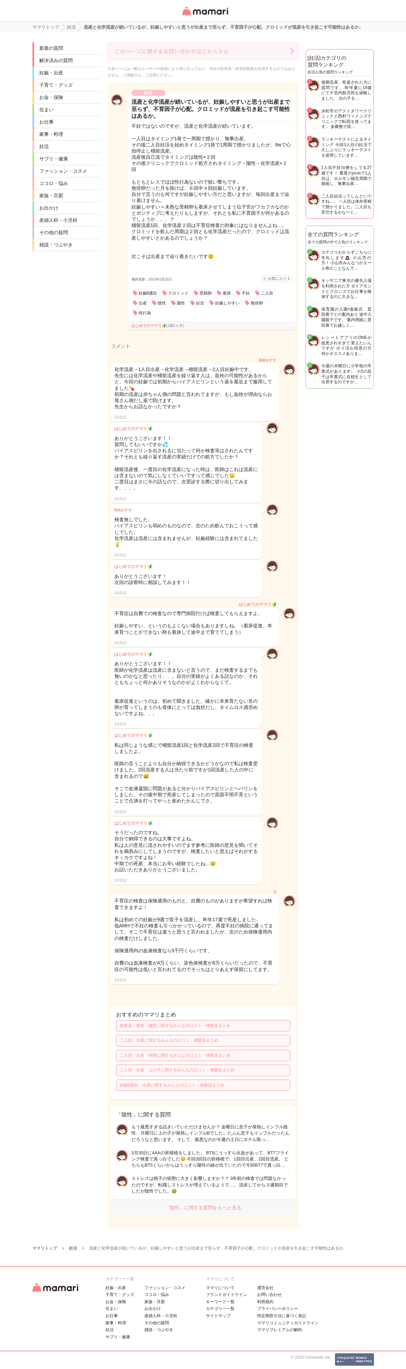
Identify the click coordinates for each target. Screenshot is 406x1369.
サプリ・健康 (53, 158)
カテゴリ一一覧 (220, 1308)
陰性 (162, 303)
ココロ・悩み (53, 183)
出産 (143, 303)
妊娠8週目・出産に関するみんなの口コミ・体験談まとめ (172, 1085)
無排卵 (257, 303)
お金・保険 (51, 97)
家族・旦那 (51, 195)
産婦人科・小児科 (58, 220)
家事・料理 (51, 134)
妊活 (44, 146)
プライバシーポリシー (277, 1308)
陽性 (181, 303)
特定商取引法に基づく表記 (281, 1315)
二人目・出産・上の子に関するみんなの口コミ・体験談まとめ (177, 1070)
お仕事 (46, 122)
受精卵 (205, 293)
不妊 (246, 293)
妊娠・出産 (51, 72)
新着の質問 (51, 48)
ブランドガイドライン (226, 1294)
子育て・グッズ (56, 85)
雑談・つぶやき (56, 244)
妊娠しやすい (227, 303)
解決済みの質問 (56, 60)
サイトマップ (218, 1315)
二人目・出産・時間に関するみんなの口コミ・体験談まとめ (175, 1055)
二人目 (267, 293)
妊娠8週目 (148, 293)
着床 (227, 293)
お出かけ (48, 208)
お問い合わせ (269, 1294)
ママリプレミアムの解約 (279, 1329)
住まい (46, 109)
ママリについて (220, 1287)
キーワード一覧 (220, 1301)
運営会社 (265, 1287)
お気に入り (279, 278)
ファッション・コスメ (63, 171)
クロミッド (178, 293)
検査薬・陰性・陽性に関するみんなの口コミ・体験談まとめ (175, 1025)
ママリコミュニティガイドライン (288, 1323)
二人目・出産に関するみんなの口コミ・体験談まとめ (169, 1040)
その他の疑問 (53, 232)
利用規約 (265, 1301)
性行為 (145, 313)
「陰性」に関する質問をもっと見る (203, 1207)
